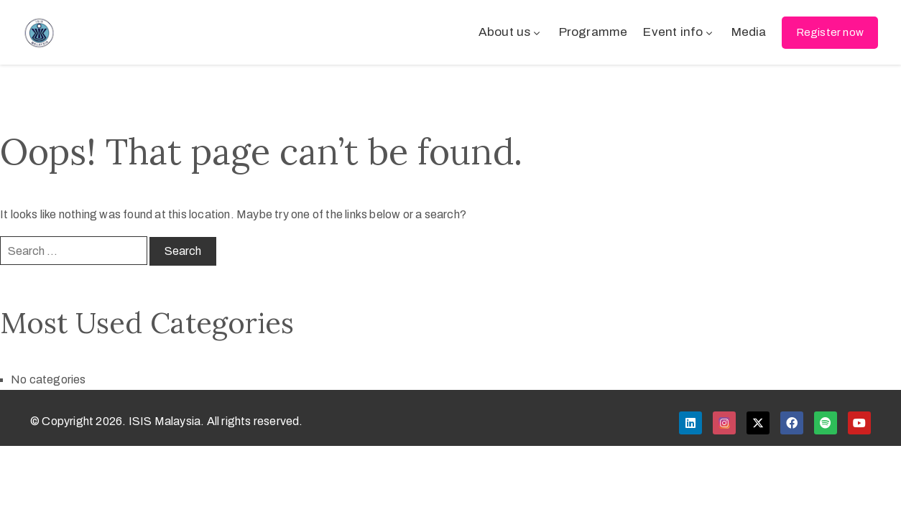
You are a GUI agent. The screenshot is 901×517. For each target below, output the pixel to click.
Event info (679, 32)
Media (749, 32)
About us (511, 32)
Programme (593, 32)
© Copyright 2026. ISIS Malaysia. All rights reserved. (166, 421)
